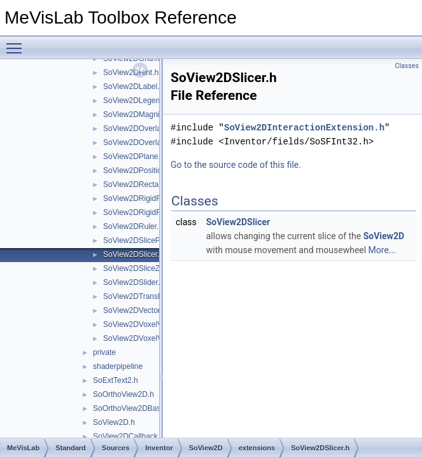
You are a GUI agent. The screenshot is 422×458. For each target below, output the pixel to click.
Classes (407, 66)
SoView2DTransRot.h (139, 296)
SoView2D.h (114, 422)
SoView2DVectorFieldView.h (151, 310)
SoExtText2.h (115, 380)
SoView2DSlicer (238, 222)
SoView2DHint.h (130, 72)
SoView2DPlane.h (134, 156)
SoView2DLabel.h (133, 86)
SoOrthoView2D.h (123, 394)
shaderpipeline (118, 366)
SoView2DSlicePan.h (139, 240)
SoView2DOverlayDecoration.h (155, 142)
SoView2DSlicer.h (133, 254)
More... (382, 250)
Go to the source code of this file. (236, 165)
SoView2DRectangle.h (141, 184)
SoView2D (383, 236)
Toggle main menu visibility (17, 42)
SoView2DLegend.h (137, 100)
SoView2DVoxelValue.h (143, 324)
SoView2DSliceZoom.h (142, 268)
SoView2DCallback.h (128, 436)
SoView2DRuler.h (133, 226)
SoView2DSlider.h (133, 282)
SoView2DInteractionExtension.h (304, 127)
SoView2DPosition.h (137, 170)
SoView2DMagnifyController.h (153, 114)
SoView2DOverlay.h (137, 128)
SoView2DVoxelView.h (141, 338)
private (104, 352)
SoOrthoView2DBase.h (132, 408)
